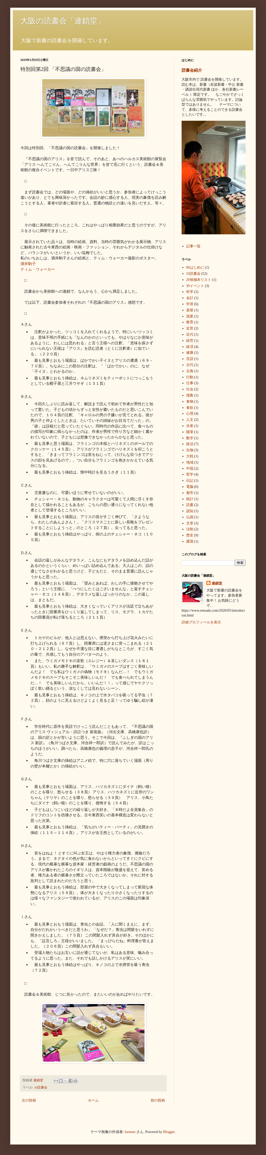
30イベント (195, 286)
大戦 (189, 456)
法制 (189, 529)
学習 (189, 304)
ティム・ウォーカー (37, 269)
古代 (189, 365)
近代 (189, 334)
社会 (189, 389)
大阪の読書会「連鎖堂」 (62, 21)
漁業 (189, 316)
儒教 (189, 395)
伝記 (189, 480)
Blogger (168, 1132)
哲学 (189, 474)
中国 (189, 468)
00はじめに (195, 267)
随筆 (189, 432)
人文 (189, 420)
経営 (189, 341)
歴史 (189, 535)
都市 (189, 493)
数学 (189, 438)
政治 (189, 444)
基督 (189, 310)
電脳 (189, 487)
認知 (189, 511)
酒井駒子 (28, 263)
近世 (189, 328)
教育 (189, 322)
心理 (189, 413)
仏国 (189, 517)
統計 (189, 499)
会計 (189, 298)
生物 (189, 450)
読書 (189, 505)
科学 (189, 292)
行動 (189, 377)
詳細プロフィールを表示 (201, 622)
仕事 (189, 383)
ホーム (93, 1100)
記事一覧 (193, 246)
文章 (189, 523)
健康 (189, 353)
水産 (189, 426)
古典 (189, 371)
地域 (189, 462)
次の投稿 (29, 1100)
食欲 (189, 408)
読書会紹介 (192, 70)
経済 (189, 347)
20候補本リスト (198, 280)
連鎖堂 (217, 583)
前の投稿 (158, 1100)
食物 (189, 401)
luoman (130, 1132)
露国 (189, 541)
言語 (189, 359)
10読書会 (41, 1087)
